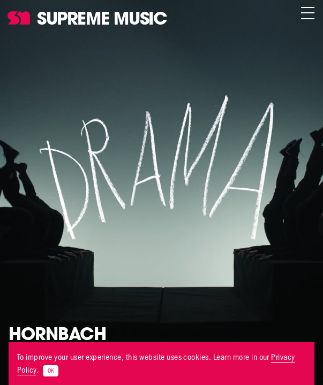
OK (51, 370)
